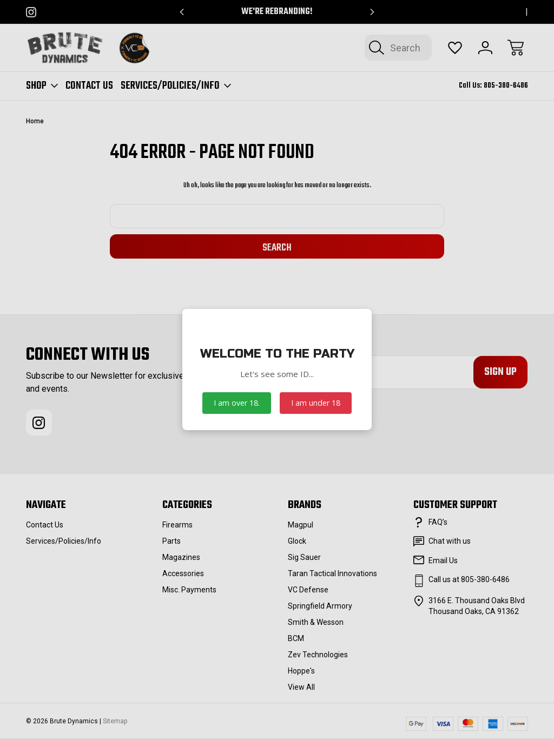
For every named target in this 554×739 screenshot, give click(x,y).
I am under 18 (315, 403)
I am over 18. (237, 403)
